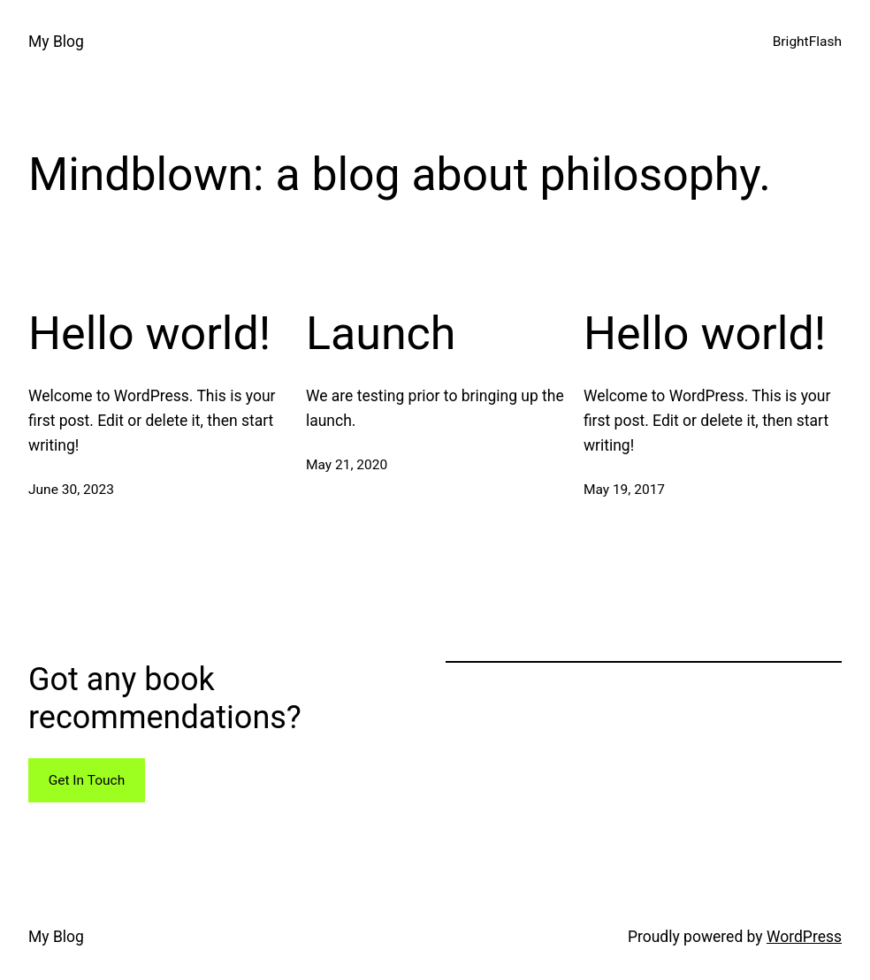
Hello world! (149, 334)
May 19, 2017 (624, 490)
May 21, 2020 (346, 465)
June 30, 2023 (71, 490)
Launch (381, 334)
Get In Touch (87, 780)
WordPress (804, 937)
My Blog (56, 41)
